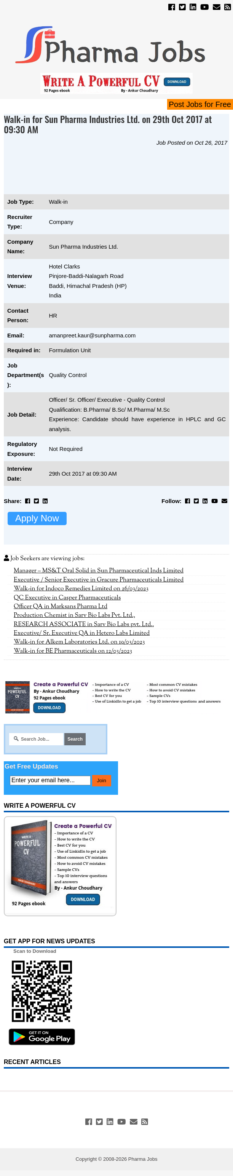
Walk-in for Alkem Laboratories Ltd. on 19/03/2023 (79, 642)
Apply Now (37, 518)
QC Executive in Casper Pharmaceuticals (67, 598)
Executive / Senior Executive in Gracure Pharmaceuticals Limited (99, 580)
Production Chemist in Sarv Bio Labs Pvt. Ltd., (74, 615)
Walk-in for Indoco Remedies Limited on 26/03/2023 (81, 589)
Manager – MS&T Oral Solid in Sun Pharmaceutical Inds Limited (99, 571)
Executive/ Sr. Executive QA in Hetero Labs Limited (82, 633)
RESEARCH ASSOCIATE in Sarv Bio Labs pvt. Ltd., (84, 624)
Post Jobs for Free (200, 104)
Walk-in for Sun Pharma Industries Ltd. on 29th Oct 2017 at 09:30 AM (108, 124)
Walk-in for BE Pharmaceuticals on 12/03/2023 (73, 651)
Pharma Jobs (143, 1159)
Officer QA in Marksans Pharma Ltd (60, 606)
